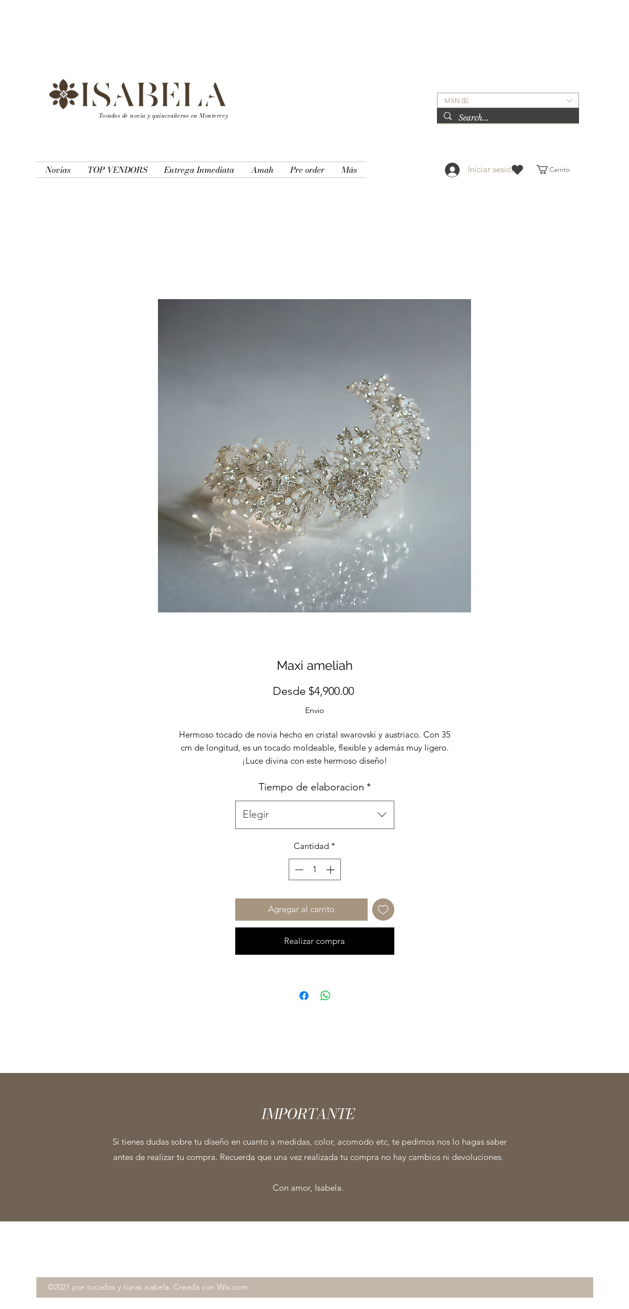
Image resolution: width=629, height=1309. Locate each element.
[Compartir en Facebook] (304, 996)
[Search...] (507, 118)
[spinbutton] (314, 869)
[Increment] (331, 869)
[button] (508, 100)
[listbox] (508, 100)
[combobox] (314, 815)
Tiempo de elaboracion (315, 787)
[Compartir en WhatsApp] (325, 996)
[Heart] (517, 169)
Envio (314, 710)
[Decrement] (298, 869)
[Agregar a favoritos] (383, 909)
